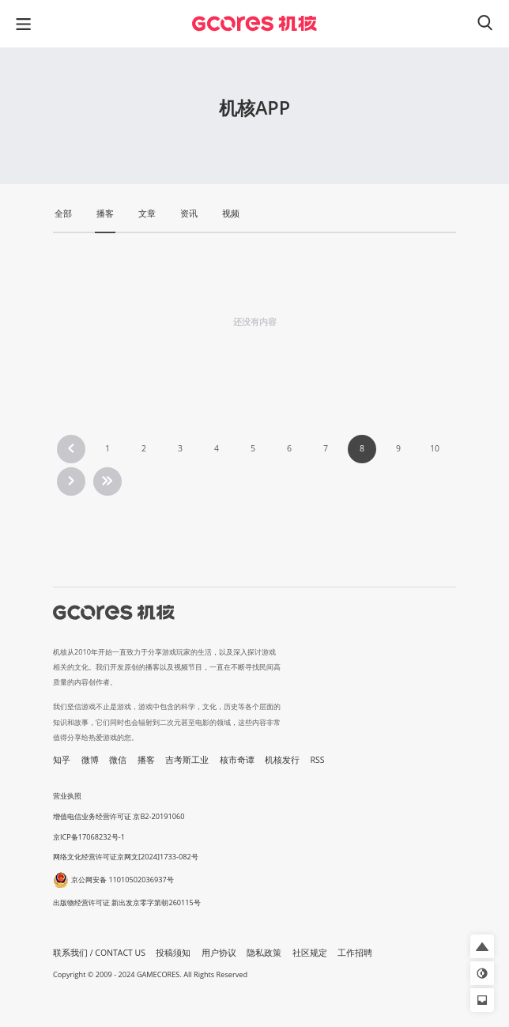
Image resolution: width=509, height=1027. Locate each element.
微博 (90, 759)
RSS (318, 759)
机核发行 (282, 759)
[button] (482, 946)
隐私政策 (264, 952)
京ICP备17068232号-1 (89, 837)
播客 (146, 759)
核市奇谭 (237, 759)
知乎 (61, 759)
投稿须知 (173, 952)
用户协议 (219, 952)
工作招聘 (354, 952)
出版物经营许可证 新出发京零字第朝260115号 (127, 902)
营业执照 (67, 796)
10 (434, 448)
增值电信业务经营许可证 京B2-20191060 (118, 816)
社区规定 (309, 952)
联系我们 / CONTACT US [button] (99, 952)
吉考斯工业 (187, 759)
